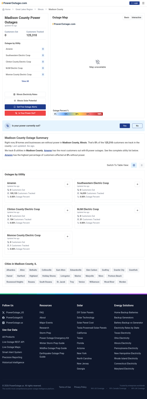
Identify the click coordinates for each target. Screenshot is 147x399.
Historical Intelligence (13, 362)
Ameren (48, 150)
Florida (80, 343)
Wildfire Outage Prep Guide (53, 348)
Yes (125, 126)
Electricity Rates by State (126, 327)
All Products (8, 337)
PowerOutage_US (13, 312)
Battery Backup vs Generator (128, 322)
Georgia (81, 368)
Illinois (41, 9)
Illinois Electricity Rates (25, 94)
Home (6, 9)
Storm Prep (45, 333)
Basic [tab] (126, 17)
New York (82, 353)
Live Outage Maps (11, 347)
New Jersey (83, 363)
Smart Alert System (12, 352)
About (43, 317)
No (137, 126)
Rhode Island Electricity (126, 358)
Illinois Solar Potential (25, 101)
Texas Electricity (122, 333)
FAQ (42, 312)
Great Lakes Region (24, 9)
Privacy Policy (80, 387)
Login (134, 3)
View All (25, 81)
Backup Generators (123, 317)
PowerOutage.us (12, 322)
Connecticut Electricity (125, 363)
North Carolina (84, 358)
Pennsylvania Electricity (126, 348)
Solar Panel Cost (85, 322)
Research (44, 327)
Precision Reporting (12, 357)
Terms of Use (65, 387)
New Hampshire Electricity (127, 353)
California (82, 333)
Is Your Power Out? (25, 113)
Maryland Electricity (124, 368)
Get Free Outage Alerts (25, 107)
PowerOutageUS (12, 317)
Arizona (81, 348)
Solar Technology (85, 317)
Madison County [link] (56, 9)
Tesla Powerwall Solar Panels (92, 327)
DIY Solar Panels (85, 312)
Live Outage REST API (13, 342)
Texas (80, 338)
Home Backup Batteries (126, 312)
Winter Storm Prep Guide (52, 343)
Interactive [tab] (136, 17)
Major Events (46, 322)
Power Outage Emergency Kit (54, 338)
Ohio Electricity (121, 338)
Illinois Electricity (122, 343)
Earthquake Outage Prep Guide (52, 355)
